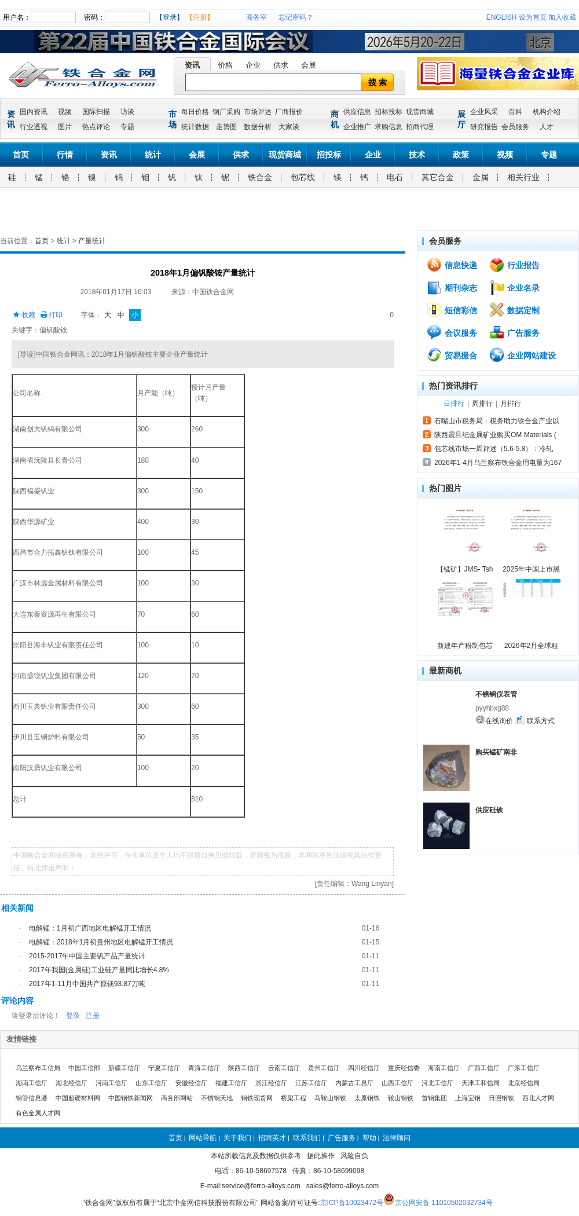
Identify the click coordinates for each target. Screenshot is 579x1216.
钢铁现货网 (257, 1097)
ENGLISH (501, 17)
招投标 (329, 154)
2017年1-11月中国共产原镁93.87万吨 (87, 984)
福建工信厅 (231, 1082)
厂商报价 (289, 112)
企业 (253, 65)
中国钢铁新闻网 (130, 1097)
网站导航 (203, 1138)
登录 (73, 1016)
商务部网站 (177, 1097)
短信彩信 (451, 309)
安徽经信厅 (191, 1082)
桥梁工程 (293, 1097)
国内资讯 (33, 112)
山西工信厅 (397, 1082)
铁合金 (260, 177)
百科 (515, 112)
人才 (547, 127)
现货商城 (420, 112)
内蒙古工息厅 (354, 1082)
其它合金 (438, 177)
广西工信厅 (484, 1067)
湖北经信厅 (71, 1082)
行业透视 (33, 127)
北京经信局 (524, 1082)
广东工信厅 (524, 1067)
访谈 (127, 112)
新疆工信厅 (124, 1067)
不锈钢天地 (217, 1097)
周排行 (482, 404)
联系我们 (307, 1138)
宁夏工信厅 (164, 1067)
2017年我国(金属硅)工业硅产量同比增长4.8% (99, 970)
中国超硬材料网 (78, 1097)
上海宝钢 (468, 1097)
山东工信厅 (151, 1082)
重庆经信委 (404, 1067)
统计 (153, 154)
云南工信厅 (284, 1067)
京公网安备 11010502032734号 (444, 1203)
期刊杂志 (451, 287)
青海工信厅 (204, 1067)
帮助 (369, 1138)
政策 (461, 154)
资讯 (192, 65)
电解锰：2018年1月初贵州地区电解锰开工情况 (101, 942)
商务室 (256, 17)
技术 (417, 154)
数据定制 (514, 309)
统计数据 (195, 127)
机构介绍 (546, 112)
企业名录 (514, 287)
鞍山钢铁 (400, 1097)
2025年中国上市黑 (531, 569)
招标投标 (388, 112)
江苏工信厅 (311, 1082)
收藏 (24, 315)
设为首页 (533, 17)
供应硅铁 (489, 810)
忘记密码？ (295, 17)
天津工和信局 (480, 1082)
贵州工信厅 (324, 1067)
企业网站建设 (522, 354)
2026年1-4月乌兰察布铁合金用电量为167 (498, 463)
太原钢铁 (367, 1097)
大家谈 (288, 127)
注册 (93, 1016)
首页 (21, 154)
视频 (65, 112)
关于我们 (237, 1138)
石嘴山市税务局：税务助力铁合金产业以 (496, 421)
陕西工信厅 (244, 1067)
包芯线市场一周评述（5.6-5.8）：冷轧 (493, 449)
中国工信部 (84, 1067)
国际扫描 (96, 112)
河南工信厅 (111, 1082)
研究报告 (484, 127)
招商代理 (420, 127)
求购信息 (388, 127)
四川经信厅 (364, 1067)
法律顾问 (397, 1138)
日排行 (454, 404)
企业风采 (484, 112)
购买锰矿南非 (496, 752)
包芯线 (303, 177)
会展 (308, 65)
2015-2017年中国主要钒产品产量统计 (87, 956)
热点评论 (96, 127)
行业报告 (514, 264)
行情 (65, 154)
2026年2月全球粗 (531, 646)
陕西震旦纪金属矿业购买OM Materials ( (495, 435)
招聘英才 (272, 1138)
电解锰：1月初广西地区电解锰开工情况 (90, 928)
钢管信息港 (31, 1097)
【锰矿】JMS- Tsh (465, 569)
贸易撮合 (451, 354)
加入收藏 (562, 17)
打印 (51, 315)
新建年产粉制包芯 (465, 646)
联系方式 (534, 720)
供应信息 (357, 112)
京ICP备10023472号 (351, 1203)
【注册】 (200, 17)
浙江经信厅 (271, 1082)
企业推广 (357, 127)
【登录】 (170, 17)
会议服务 (451, 332)
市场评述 (258, 112)
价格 (225, 65)
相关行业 (523, 177)
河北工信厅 (437, 1082)
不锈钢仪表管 (496, 694)
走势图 (226, 127)
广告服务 (514, 332)
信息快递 (451, 264)
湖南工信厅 (31, 1082)
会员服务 (515, 127)
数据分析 (258, 127)
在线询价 (494, 720)
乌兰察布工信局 (38, 1067)
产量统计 (92, 241)
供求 (280, 65)
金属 (480, 177)
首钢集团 (434, 1097)
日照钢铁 (501, 1097)
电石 (395, 177)
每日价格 (195, 112)
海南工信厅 (444, 1067)
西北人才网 (538, 1097)
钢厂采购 (226, 112)
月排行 (510, 404)
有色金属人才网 (38, 1112)
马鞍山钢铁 (330, 1097)
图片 (65, 127)
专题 (127, 127)
